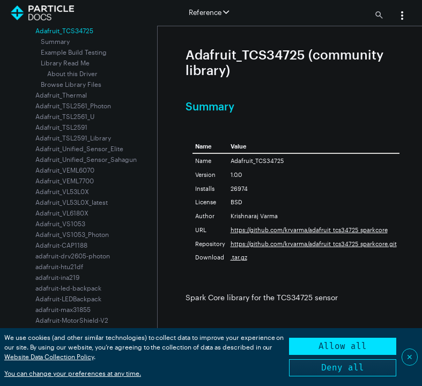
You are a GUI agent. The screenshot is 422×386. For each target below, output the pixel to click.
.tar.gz (239, 257)
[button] (402, 16)
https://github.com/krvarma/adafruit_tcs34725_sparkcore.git (314, 243)
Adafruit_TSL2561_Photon (73, 105)
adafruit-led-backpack (68, 288)
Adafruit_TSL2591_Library (73, 138)
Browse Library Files (71, 84)
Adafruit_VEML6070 (64, 170)
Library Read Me (65, 62)
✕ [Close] (409, 357)
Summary (55, 41)
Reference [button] (209, 12)
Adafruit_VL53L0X (62, 191)
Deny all (342, 367)
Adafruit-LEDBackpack (68, 298)
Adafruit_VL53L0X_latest (71, 202)
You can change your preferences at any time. (72, 373)
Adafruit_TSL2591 (61, 127)
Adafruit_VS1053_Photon (72, 234)
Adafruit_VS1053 (60, 223)
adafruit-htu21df (59, 266)
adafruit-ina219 (57, 277)
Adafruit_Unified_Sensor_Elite (79, 148)
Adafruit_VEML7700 (64, 180)
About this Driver (72, 73)
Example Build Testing (74, 52)
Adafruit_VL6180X (61, 213)
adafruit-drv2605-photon (72, 255)
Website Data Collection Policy (49, 356)
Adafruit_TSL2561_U (64, 116)
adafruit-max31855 (63, 309)
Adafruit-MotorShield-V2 (71, 320)
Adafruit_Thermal (61, 95)
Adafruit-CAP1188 (61, 245)
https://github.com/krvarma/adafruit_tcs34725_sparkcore (309, 229)
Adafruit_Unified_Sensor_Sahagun (86, 159)
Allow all (343, 346)
